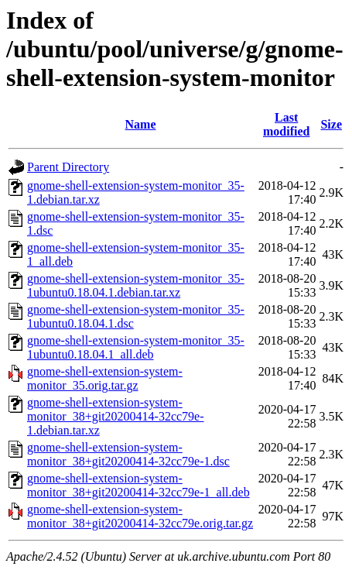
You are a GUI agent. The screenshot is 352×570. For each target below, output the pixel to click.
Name (140, 124)
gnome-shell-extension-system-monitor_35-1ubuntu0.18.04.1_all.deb (135, 347)
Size (331, 124)
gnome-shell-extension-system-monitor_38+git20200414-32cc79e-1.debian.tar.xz (115, 416)
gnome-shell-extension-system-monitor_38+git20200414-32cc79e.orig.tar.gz (140, 516)
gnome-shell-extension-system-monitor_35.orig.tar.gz (105, 378)
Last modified (286, 124)
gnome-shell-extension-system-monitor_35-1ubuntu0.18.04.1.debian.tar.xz (135, 285)
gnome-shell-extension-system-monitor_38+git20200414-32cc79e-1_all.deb (138, 485)
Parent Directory (68, 166)
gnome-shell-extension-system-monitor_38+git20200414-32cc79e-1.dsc (128, 454)
